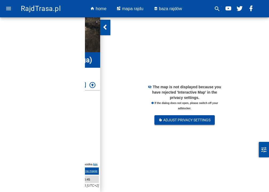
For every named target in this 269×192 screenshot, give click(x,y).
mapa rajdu (129, 8)
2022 (66, 71)
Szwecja (25, 71)
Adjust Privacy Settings (184, 120)
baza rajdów (168, 8)
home (98, 8)
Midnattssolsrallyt (47, 71)
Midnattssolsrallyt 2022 (55, 116)
